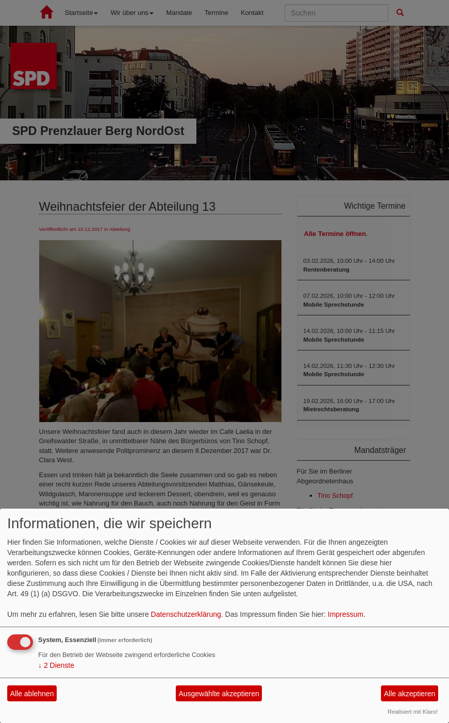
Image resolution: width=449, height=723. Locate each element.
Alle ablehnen (32, 694)
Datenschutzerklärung (186, 614)
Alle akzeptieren (410, 694)
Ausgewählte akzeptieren (218, 694)
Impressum (345, 614)
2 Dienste (56, 665)
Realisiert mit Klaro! (413, 712)
